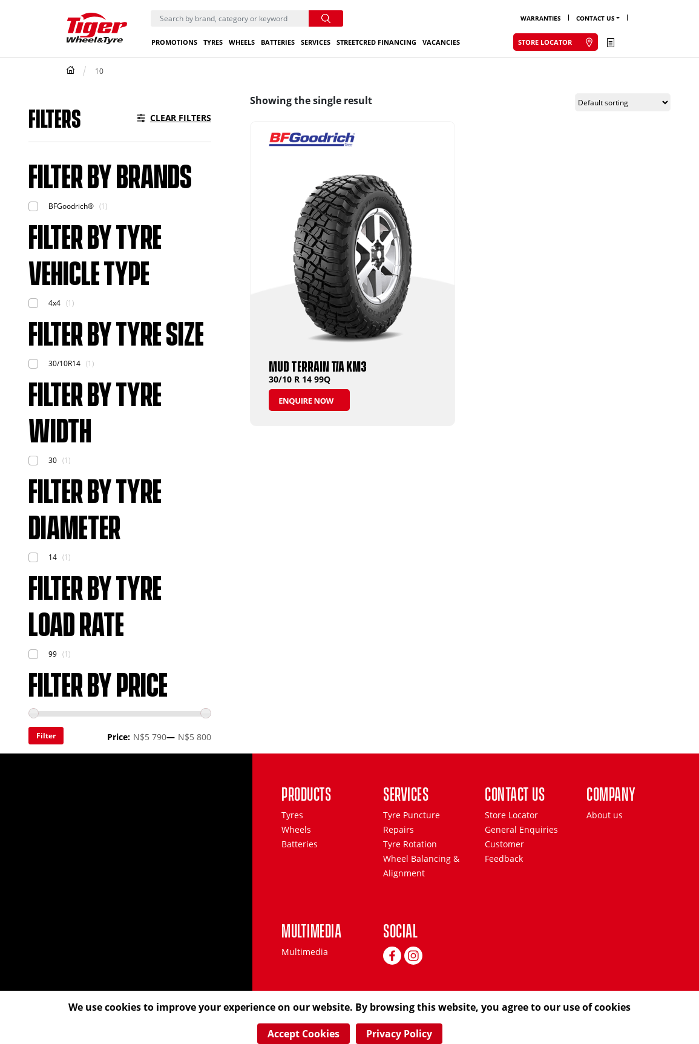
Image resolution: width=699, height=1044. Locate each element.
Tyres (213, 42)
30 (52, 460)
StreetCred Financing (376, 42)
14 (52, 557)
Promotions (174, 42)
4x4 (54, 303)
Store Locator (511, 815)
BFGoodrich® (71, 206)
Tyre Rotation (410, 844)
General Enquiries (521, 829)
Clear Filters (180, 117)
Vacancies (441, 42)
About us (604, 815)
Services (315, 42)
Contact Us (595, 18)
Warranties (540, 18)
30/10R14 (64, 363)
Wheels (242, 42)
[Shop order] (623, 102)
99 (52, 654)
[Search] (230, 18)
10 (99, 71)
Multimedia (304, 951)
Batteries (278, 42)
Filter (46, 735)
